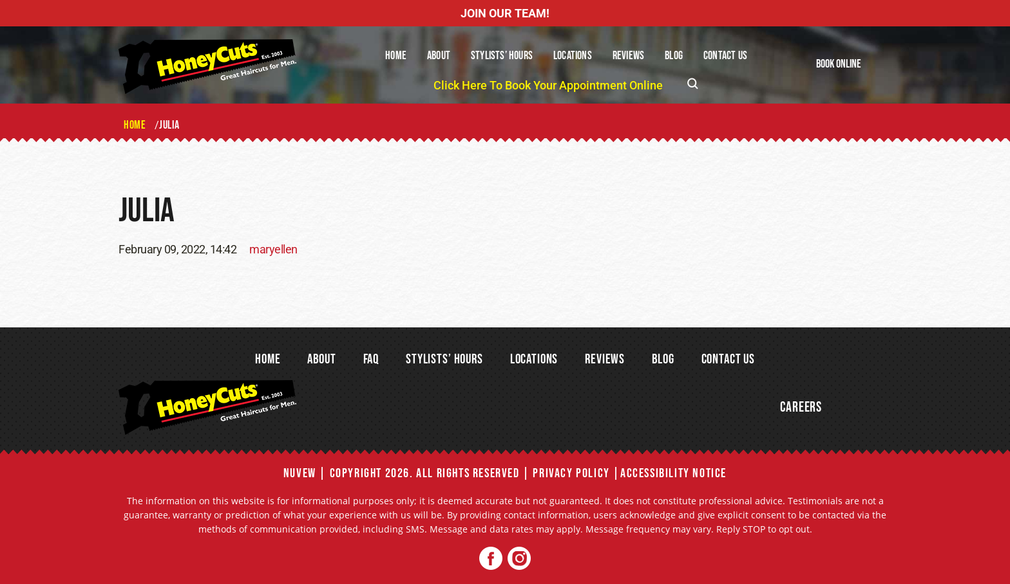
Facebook (491, 558)
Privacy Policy (571, 473)
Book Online (838, 64)
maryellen (273, 249)
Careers (801, 407)
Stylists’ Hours (502, 55)
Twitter (518, 558)
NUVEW (299, 473)
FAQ (371, 359)
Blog (674, 55)
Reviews (628, 55)
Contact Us (725, 55)
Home (395, 55)
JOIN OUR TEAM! (505, 13)
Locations (572, 55)
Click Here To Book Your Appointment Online (548, 85)
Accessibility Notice (673, 473)
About (438, 55)
